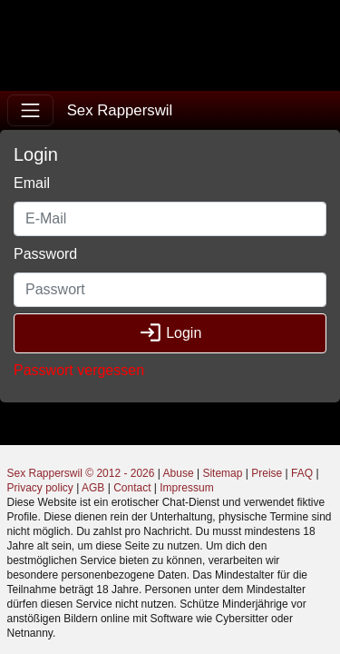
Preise (266, 473)
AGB (93, 487)
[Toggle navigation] (30, 110)
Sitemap (222, 473)
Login (170, 333)
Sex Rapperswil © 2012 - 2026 (81, 473)
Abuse (178, 473)
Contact (132, 487)
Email (32, 183)
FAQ (302, 473)
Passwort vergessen (79, 370)
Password (45, 254)
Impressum (186, 487)
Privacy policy (40, 487)
